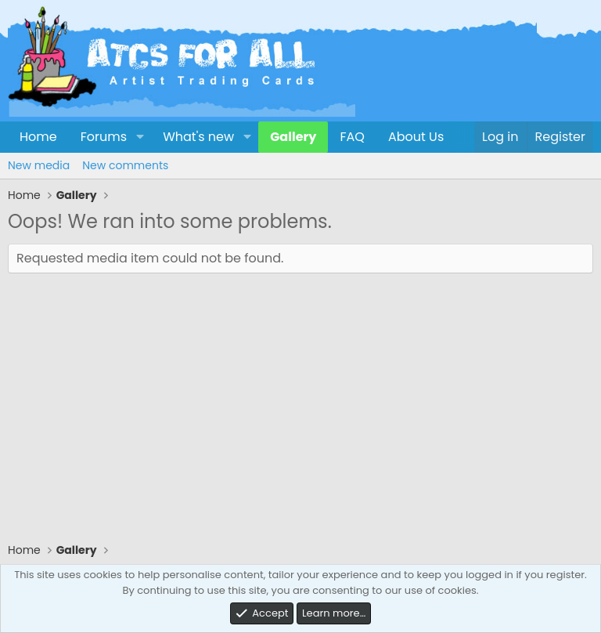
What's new (198, 137)
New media (39, 165)
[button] (139, 137)
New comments (125, 165)
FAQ (352, 137)
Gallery (293, 137)
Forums (104, 137)
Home (38, 137)
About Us (416, 137)
